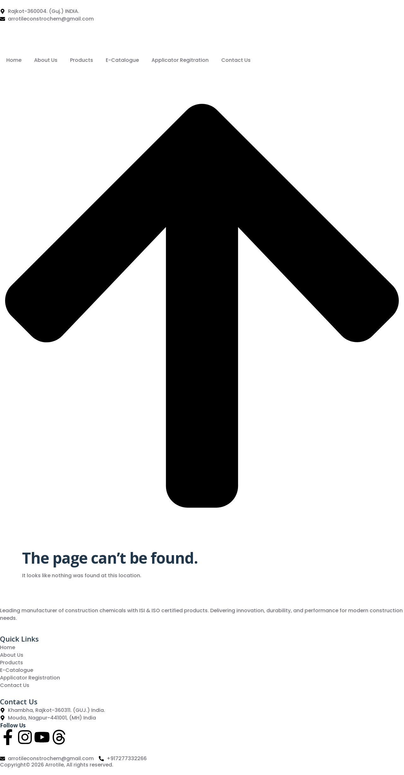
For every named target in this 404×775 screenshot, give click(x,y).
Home (13, 60)
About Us (45, 60)
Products (81, 60)
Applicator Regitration (180, 60)
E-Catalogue (122, 60)
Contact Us (236, 60)
